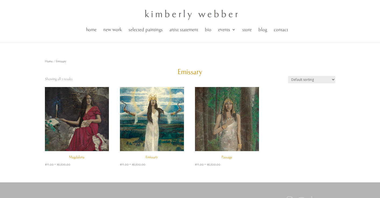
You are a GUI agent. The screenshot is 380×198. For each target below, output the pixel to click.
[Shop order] (311, 79)
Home (49, 61)
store (247, 29)
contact (281, 29)
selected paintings (146, 29)
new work (112, 29)
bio (208, 29)
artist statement (183, 29)
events (224, 29)
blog (262, 29)
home (91, 29)
